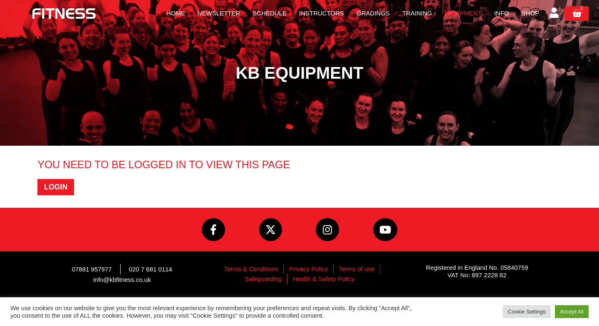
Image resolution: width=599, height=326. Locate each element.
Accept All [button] (572, 312)
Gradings (373, 13)
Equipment (463, 13)
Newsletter (219, 13)
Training (417, 13)
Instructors (321, 13)
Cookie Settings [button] (527, 312)
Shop (531, 13)
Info (501, 13)
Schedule (269, 13)
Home (175, 13)
